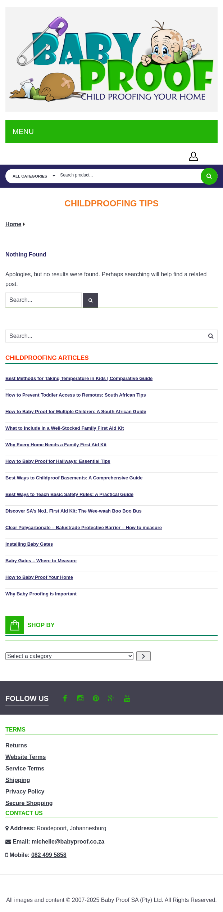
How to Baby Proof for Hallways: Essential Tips (57, 461)
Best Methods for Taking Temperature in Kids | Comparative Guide (79, 378)
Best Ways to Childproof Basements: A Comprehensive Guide (73, 477)
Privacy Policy (25, 791)
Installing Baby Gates (29, 544)
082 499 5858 (49, 855)
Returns (16, 745)
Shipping (17, 780)
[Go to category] (143, 656)
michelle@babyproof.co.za (68, 842)
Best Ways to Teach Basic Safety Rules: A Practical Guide (69, 494)
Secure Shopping (29, 803)
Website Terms (25, 757)
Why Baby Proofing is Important (41, 593)
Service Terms (24, 768)
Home (13, 224)
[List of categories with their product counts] (69, 656)
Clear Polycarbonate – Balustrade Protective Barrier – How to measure (83, 527)
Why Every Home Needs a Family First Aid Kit (55, 444)
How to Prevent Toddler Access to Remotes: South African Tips (75, 395)
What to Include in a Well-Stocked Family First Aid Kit (64, 428)
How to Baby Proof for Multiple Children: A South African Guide (75, 411)
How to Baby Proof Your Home (39, 577)
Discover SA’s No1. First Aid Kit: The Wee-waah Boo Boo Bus (73, 511)
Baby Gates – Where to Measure (41, 560)
